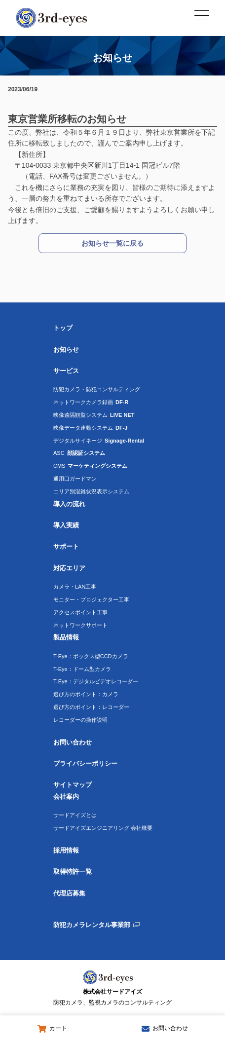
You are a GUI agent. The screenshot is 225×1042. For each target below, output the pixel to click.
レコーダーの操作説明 (80, 720)
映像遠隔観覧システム (94, 415)
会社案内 (66, 796)
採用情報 (66, 850)
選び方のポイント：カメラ (85, 694)
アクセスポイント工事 (80, 612)
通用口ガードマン (75, 479)
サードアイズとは (75, 815)
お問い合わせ (72, 742)
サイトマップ (72, 784)
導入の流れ (69, 504)
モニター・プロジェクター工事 (91, 599)
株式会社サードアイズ (112, 998)
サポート (66, 546)
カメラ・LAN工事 (74, 587)
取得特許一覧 (72, 871)
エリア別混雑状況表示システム (91, 491)
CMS (90, 466)
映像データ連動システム (90, 428)
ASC (79, 453)
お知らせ (66, 349)
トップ (63, 328)
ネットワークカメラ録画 (90, 402)
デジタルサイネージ (98, 441)
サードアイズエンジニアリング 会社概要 (102, 828)
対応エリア (69, 568)
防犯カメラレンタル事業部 (91, 925)
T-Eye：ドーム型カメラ (82, 669)
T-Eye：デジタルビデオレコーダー (95, 681)
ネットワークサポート (80, 625)
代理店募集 (69, 893)
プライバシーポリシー (85, 763)
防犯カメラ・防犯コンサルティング (96, 389)
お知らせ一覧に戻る (112, 243)
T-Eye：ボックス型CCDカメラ (90, 656)
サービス (66, 370)
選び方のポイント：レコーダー (91, 707)
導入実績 (66, 525)
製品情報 (66, 637)
